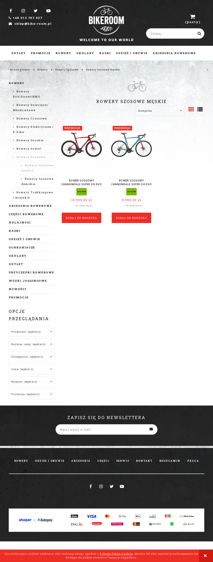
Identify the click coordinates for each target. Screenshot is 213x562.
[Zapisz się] (151, 429)
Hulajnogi (20, 222)
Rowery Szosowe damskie (37, 181)
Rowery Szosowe (31, 157)
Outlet (16, 264)
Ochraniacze (22, 247)
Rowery (17, 83)
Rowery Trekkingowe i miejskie (33, 194)
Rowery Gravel (29, 148)
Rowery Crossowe (31, 118)
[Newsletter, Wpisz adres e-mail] (106, 429)
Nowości (17, 289)
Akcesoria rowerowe (30, 206)
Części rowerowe (26, 214)
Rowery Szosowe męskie (37, 167)
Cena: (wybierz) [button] (22, 369)
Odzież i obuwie (24, 239)
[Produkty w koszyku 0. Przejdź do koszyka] (192, 19)
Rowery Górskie (30, 140)
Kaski (15, 231)
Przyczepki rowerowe (31, 272)
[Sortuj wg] (160, 110)
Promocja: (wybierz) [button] (25, 394)
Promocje (19, 297)
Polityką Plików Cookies (116, 554)
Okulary (18, 256)
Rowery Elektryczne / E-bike (33, 129)
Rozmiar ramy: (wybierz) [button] (28, 344)
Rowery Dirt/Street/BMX (26, 93)
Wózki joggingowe (28, 281)
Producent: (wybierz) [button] (26, 332)
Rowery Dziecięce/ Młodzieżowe (30, 107)
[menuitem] (18, 53)
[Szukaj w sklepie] (176, 33)
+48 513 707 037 (25, 18)
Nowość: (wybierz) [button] (24, 381)
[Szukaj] (199, 33)
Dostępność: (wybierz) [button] (27, 357)
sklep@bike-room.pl (30, 23)
